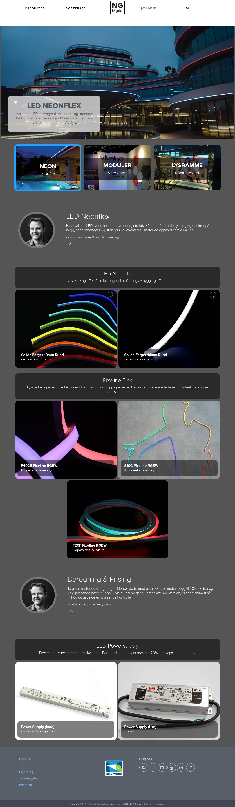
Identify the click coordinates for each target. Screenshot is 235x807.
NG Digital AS (94, 804)
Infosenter (25, 758)
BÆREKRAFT (76, 8)
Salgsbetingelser (28, 778)
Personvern (26, 785)
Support (23, 765)
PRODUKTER (35, 8)
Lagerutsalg (26, 772)
